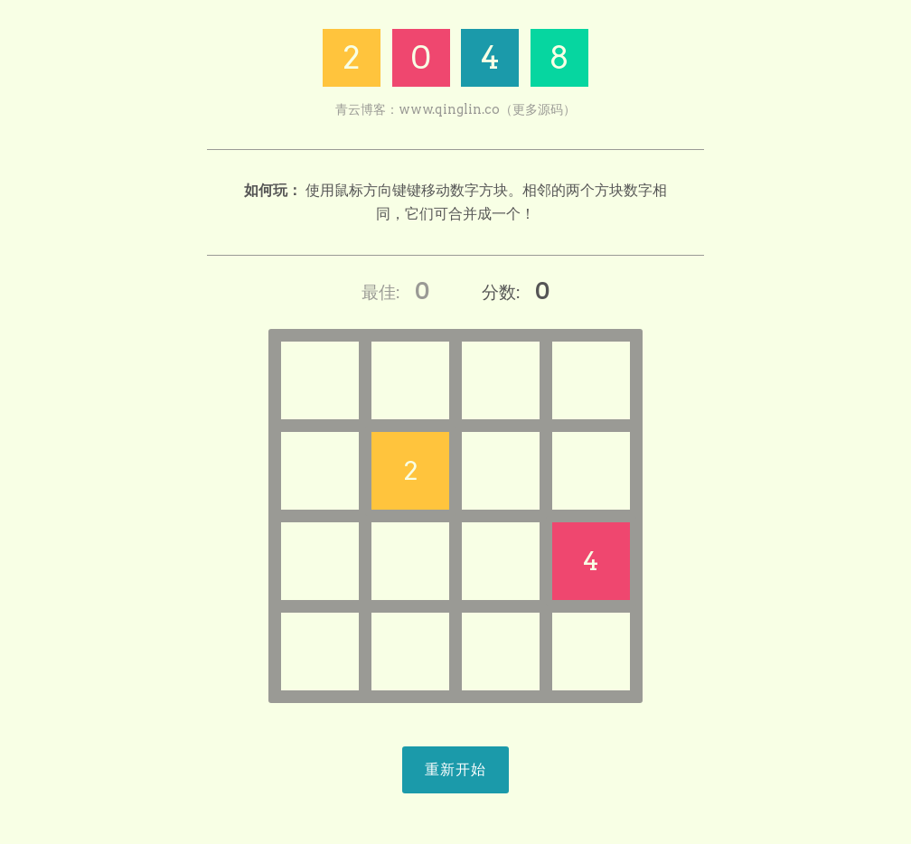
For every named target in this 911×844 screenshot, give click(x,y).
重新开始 (455, 769)
